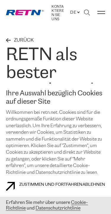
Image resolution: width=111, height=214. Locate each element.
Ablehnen (94, 185)
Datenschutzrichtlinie (58, 208)
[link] (25, 12)
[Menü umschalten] (101, 12)
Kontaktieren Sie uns (58, 13)
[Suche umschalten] (87, 12)
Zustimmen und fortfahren (44, 186)
